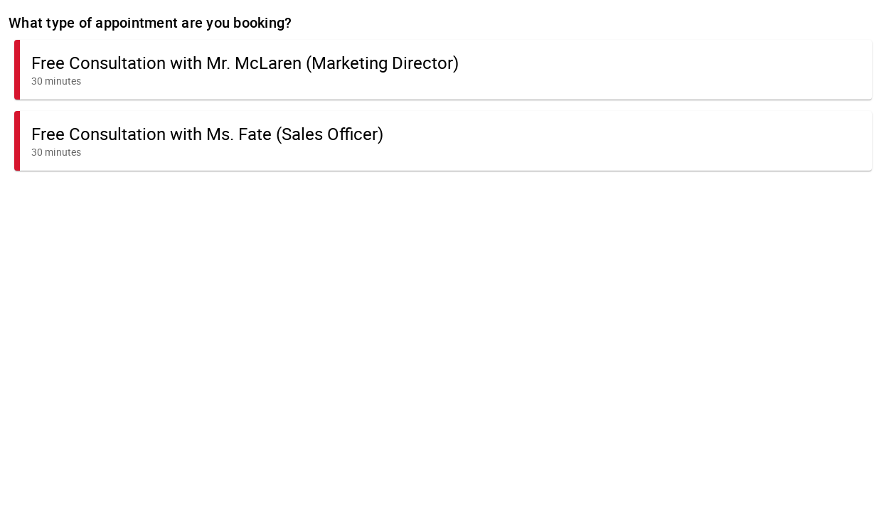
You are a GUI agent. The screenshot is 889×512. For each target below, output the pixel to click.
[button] (443, 70)
